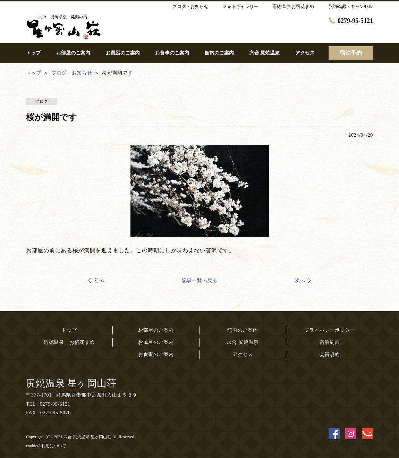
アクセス (242, 354)
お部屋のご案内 (156, 330)
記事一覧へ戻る (200, 280)
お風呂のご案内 (156, 342)
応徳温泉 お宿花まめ (69, 342)
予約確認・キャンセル (350, 6)
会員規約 (330, 354)
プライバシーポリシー (329, 330)
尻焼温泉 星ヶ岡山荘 (71, 383)
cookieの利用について (46, 445)
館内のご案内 (242, 330)
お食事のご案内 (156, 354)
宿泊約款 (330, 342)
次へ (300, 280)
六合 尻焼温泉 (242, 342)
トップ (69, 330)
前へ (99, 280)
